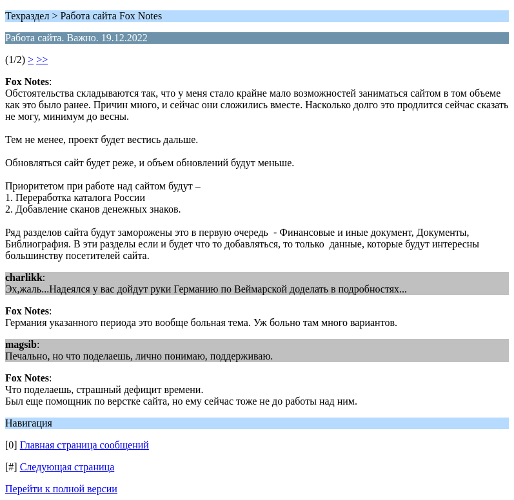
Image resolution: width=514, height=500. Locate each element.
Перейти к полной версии (61, 488)
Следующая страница (67, 466)
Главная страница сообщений (84, 444)
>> (42, 59)
